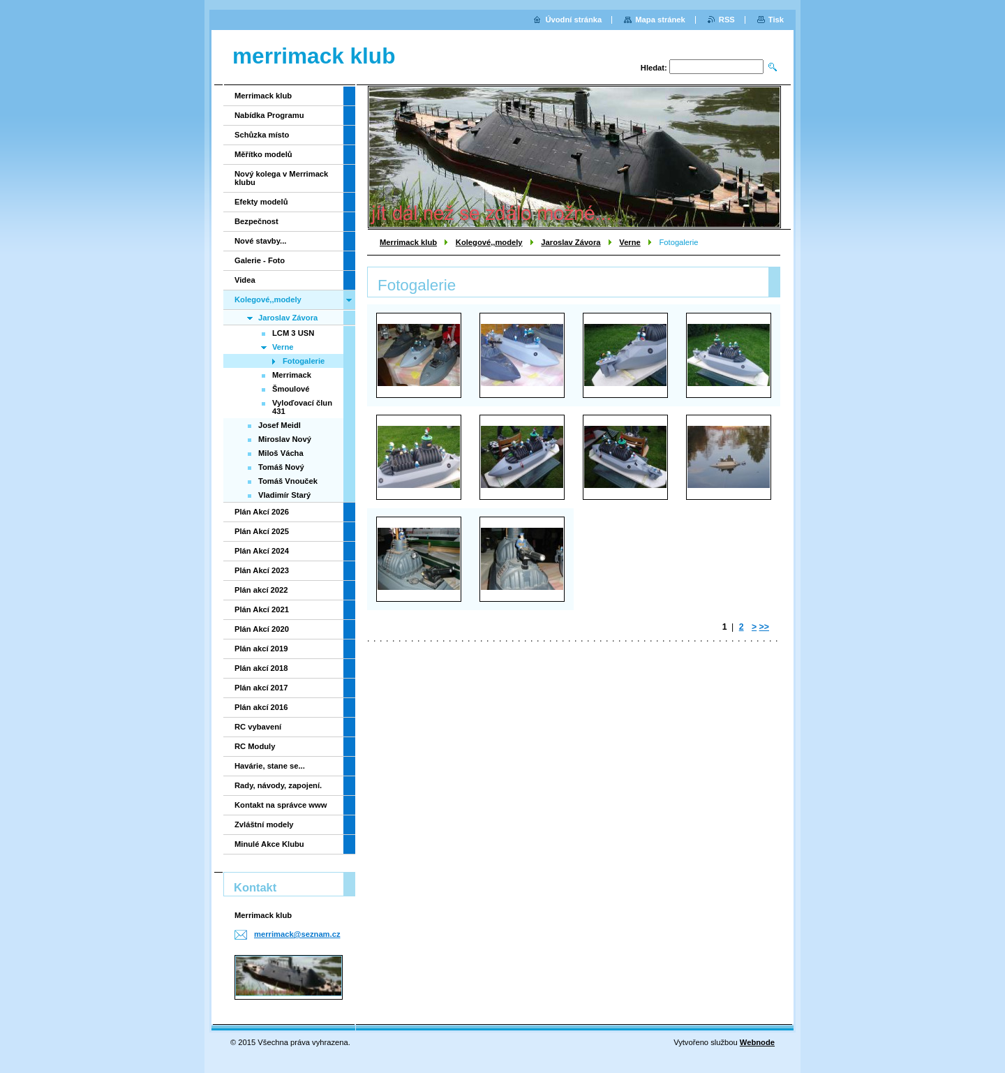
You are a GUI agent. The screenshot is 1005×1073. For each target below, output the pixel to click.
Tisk (776, 19)
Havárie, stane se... (269, 766)
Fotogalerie (304, 361)
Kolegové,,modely (489, 242)
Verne (629, 242)
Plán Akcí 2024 (261, 551)
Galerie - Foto (259, 260)
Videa (244, 280)
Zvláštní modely (264, 824)
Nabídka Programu (269, 115)
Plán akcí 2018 (261, 668)
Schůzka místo (261, 135)
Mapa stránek (660, 19)
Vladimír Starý (284, 495)
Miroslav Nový (284, 439)
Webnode (757, 1042)
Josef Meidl (279, 425)
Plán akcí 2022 (261, 590)
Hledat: (654, 68)
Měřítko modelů (263, 154)
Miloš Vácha (281, 453)
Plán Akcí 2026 (261, 512)
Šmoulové (290, 389)
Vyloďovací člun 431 (302, 407)
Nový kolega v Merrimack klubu (281, 178)
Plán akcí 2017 (261, 687)
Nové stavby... (260, 241)
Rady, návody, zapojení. (278, 785)
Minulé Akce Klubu (269, 844)
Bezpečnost (256, 221)
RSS (727, 19)
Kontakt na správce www (280, 805)
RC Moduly (254, 746)
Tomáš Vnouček (288, 481)
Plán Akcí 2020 (261, 629)
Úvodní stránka (573, 19)
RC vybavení (257, 727)
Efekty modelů (261, 202)
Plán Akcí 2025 (261, 531)
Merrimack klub (408, 242)
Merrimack (291, 375)
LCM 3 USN (293, 333)
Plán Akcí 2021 (261, 609)
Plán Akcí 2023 (261, 570)
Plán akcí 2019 (261, 648)
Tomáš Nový (281, 467)
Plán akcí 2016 (261, 707)
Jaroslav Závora (570, 242)
